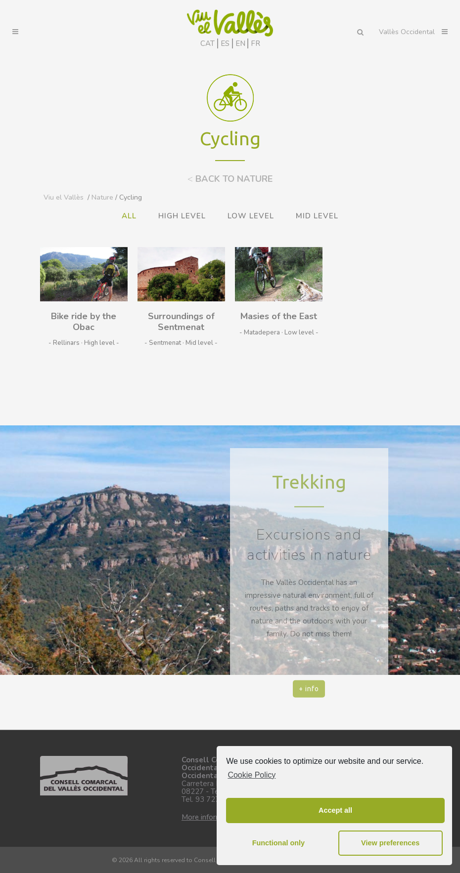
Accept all (335, 810)
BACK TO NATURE (230, 179)
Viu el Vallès (64, 197)
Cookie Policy (252, 775)
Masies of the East (278, 316)
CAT (207, 43)
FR (255, 43)
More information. (211, 817)
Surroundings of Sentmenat (181, 321)
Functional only (278, 843)
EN (240, 43)
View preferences (390, 843)
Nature (102, 197)
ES (225, 43)
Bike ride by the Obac (83, 321)
